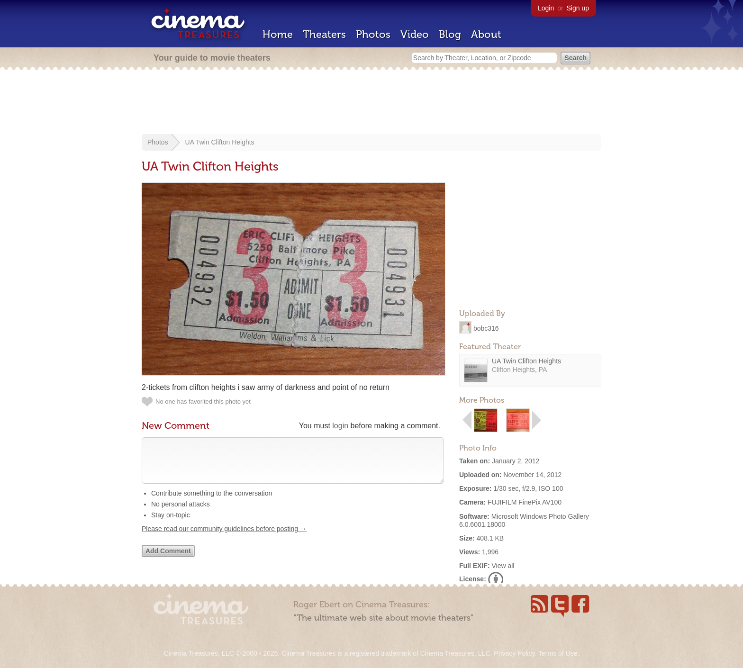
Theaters (324, 34)
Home (278, 34)
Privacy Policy (514, 653)
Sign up (578, 8)
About (486, 34)
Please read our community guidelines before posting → (224, 538)
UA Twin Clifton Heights (219, 142)
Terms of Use (557, 653)
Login (546, 8)
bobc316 (486, 328)
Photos (373, 34)
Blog (450, 34)
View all (502, 565)
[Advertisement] (371, 102)
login (340, 426)
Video (414, 34)
